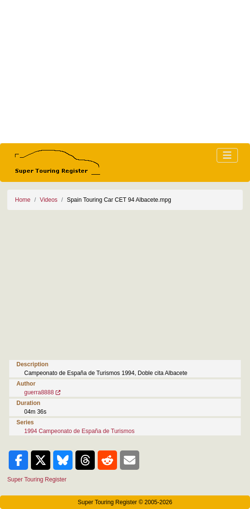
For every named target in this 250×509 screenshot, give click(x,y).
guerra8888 (39, 392)
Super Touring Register (37, 479)
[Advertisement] (125, 71)
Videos (48, 199)
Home (22, 199)
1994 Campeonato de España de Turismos (79, 431)
